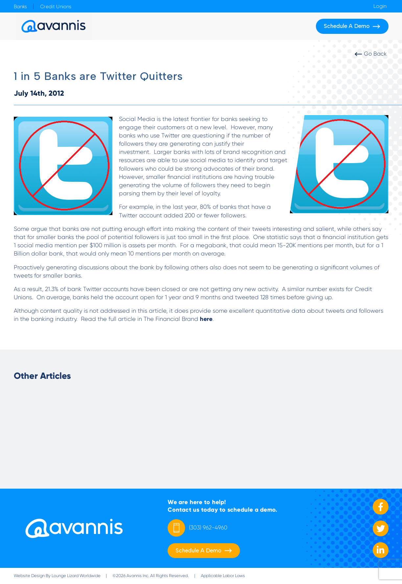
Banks (20, 7)
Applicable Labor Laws (223, 575)
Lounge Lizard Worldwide (76, 575)
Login (380, 6)
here (206, 319)
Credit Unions (55, 7)
